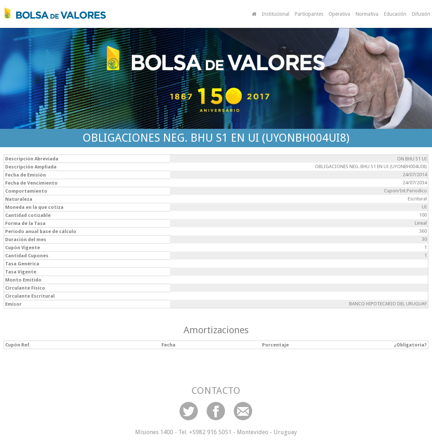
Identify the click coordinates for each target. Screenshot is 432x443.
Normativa (366, 14)
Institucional (275, 14)
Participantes (308, 14)
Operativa (339, 14)
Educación (395, 14)
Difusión (420, 14)
